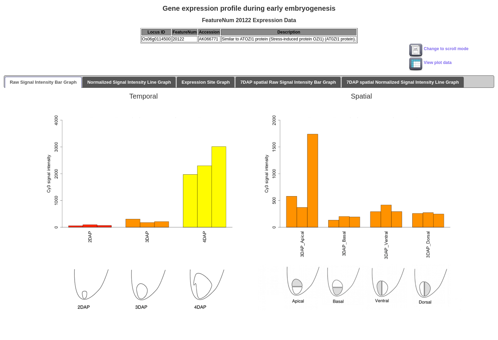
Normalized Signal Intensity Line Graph (129, 82)
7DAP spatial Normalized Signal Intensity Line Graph (403, 82)
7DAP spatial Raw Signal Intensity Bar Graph (288, 82)
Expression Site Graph (206, 82)
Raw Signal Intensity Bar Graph (43, 82)
